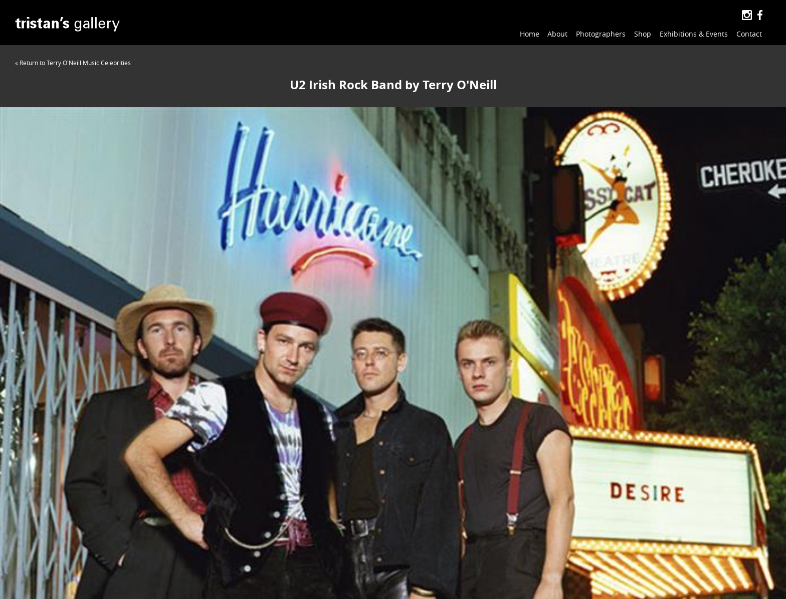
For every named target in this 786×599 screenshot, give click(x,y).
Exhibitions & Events (694, 34)
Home (529, 34)
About (557, 34)
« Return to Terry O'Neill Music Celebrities (73, 63)
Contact (749, 34)
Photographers (601, 34)
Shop (642, 34)
